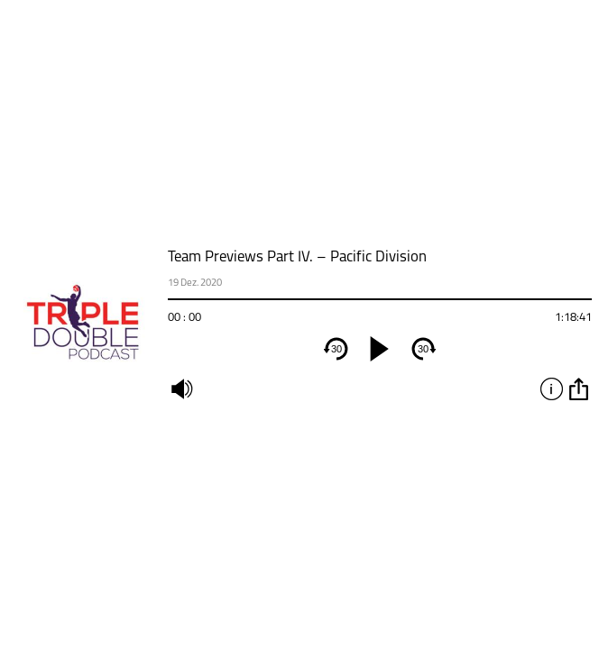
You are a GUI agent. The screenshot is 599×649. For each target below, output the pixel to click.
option (578, 388)
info (551, 388)
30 (336, 348)
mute (181, 388)
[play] (379, 348)
